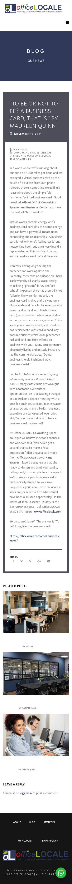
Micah (29, 646)
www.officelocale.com (47, 511)
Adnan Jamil (29, 708)
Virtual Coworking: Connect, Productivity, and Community (34, 762)
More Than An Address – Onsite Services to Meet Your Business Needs (33, 639)
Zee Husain (18, 149)
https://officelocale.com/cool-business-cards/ (35, 539)
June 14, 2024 (10, 708)
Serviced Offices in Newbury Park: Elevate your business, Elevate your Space (35, 701)
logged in (26, 793)
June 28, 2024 (10, 769)
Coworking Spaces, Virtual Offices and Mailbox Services (30, 154)
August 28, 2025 (12, 646)
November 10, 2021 (25, 134)
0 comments (20, 159)
